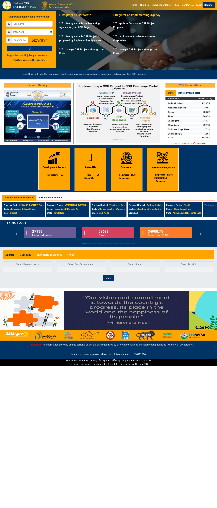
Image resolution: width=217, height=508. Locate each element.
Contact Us (188, 5)
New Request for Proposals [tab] (19, 197)
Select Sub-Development (80, 264)
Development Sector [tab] (189, 92)
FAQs (176, 5)
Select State (134, 264)
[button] (9, 116)
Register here (39, 60)
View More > (210, 205)
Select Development (26, 264)
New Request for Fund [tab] (51, 197)
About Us (144, 5)
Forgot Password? (16, 55)
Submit (108, 278)
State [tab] (171, 92)
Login (199, 5)
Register (208, 5)
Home (134, 5)
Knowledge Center (162, 5)
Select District (188, 264)
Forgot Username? (39, 55)
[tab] (25, 254)
